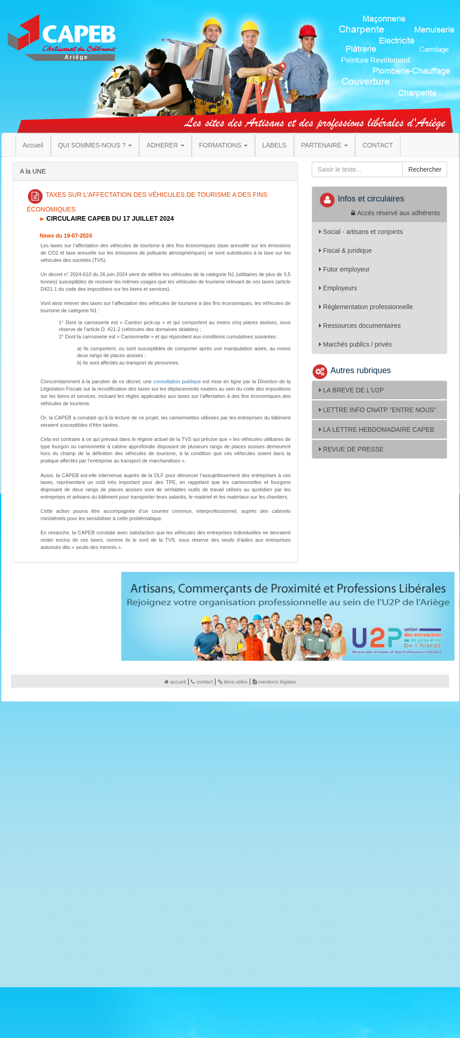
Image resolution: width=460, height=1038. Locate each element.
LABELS (274, 145)
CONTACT (378, 145)
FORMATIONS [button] (223, 145)
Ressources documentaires (360, 325)
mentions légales (274, 682)
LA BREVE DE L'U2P (351, 390)
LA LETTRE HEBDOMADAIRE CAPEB (376, 429)
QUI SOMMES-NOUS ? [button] (95, 145)
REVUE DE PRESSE (351, 449)
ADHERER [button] (165, 145)
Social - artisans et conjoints (361, 231)
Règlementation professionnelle (366, 306)
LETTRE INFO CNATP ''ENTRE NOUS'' (377, 409)
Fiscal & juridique (345, 250)
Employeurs (338, 288)
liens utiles (232, 682)
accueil (175, 682)
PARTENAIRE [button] (324, 145)
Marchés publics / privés (355, 344)
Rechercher (424, 169)
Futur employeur (344, 269)
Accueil (33, 145)
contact (201, 682)
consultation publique (177, 381)
